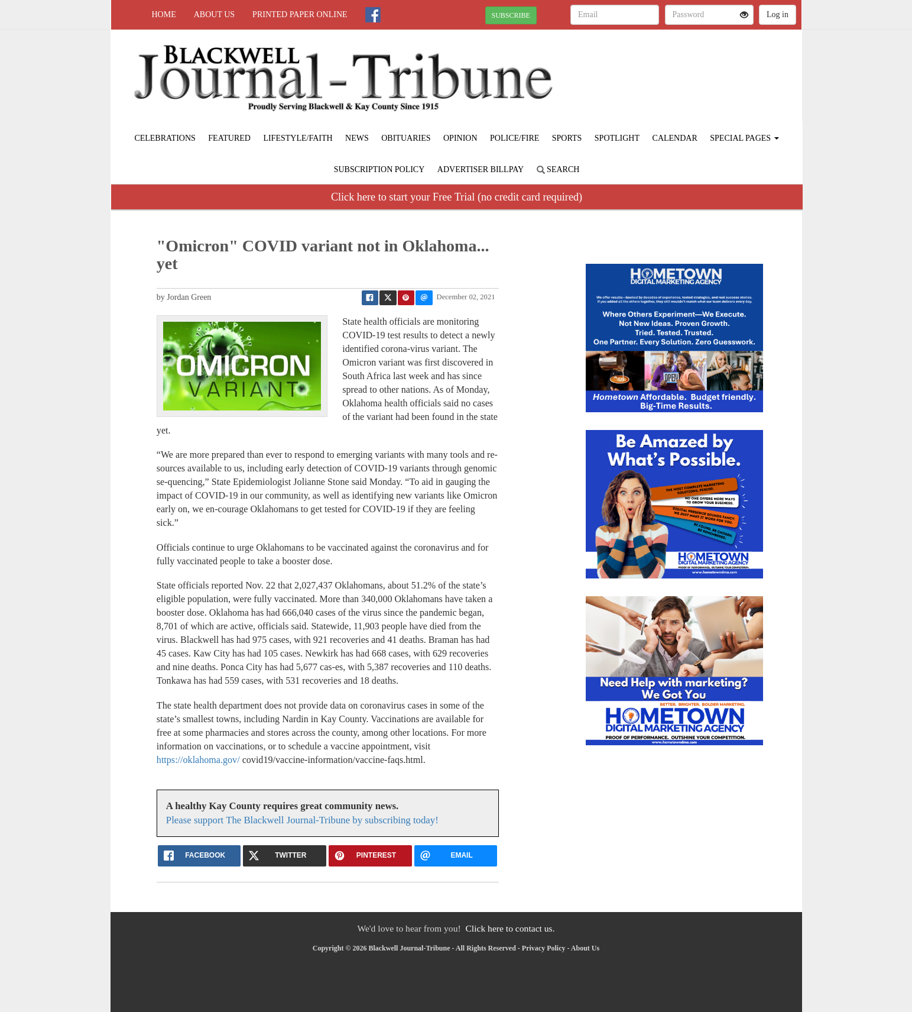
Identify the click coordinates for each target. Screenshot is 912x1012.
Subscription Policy (379, 169)
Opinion (460, 138)
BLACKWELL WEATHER (693, 71)
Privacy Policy (544, 948)
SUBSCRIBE (511, 15)
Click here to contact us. (509, 928)
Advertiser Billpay (480, 169)
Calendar (675, 138)
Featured (229, 138)
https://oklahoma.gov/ (198, 760)
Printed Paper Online (300, 14)
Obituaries (405, 138)
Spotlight (617, 138)
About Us (214, 14)
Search (558, 169)
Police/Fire (514, 138)
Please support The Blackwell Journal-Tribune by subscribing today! (302, 820)
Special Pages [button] (744, 138)
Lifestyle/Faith (297, 138)
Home (164, 14)
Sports (567, 138)
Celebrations (164, 138)
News (357, 138)
